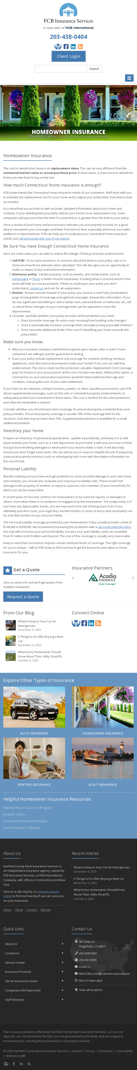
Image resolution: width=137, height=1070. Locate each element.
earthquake (20, 279)
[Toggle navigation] (129, 78)
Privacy (90, 1051)
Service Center (34, 963)
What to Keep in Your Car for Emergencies (34, 625)
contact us (36, 288)
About (19, 910)
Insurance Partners (92, 568)
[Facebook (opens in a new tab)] (66, 46)
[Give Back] (57, 46)
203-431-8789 (88, 960)
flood (36, 279)
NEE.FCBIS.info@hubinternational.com (104, 974)
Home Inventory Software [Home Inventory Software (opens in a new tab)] (21, 828)
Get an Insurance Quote (34, 981)
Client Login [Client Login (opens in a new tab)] (68, 56)
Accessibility (125, 1051)
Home (7, 910)
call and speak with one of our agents (44, 238)
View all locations (90, 990)
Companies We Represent (34, 990)
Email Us (85, 967)
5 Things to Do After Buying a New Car (34, 641)
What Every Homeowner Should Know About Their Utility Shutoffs (34, 656)
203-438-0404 (68, 37)
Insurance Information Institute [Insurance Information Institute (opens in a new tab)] (25, 821)
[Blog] (80, 46)
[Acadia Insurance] (103, 579)
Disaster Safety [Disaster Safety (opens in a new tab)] (14, 814)
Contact (32, 910)
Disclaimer (106, 1051)
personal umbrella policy (114, 527)
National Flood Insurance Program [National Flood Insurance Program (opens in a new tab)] (27, 808)
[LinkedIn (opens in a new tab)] (73, 46)
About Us (34, 944)
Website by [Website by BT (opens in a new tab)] (15, 1056)
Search (94, 69)
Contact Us (34, 953)
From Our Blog (18, 613)
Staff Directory (34, 1000)
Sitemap (45, 910)
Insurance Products (34, 972)
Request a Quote (23, 596)
